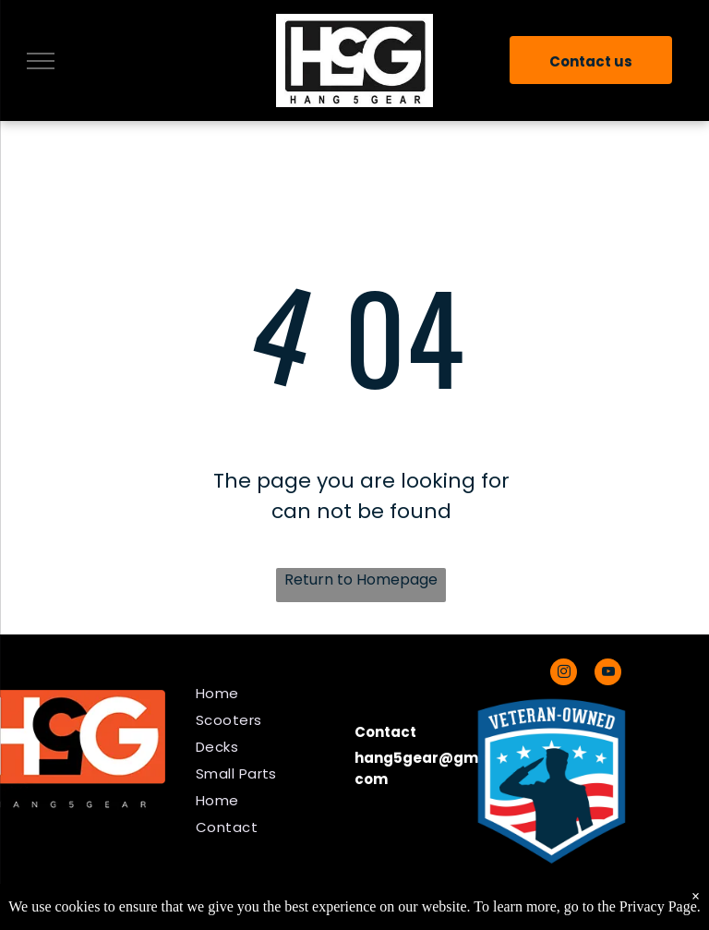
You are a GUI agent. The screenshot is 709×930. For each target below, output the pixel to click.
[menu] (41, 61)
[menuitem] (268, 693)
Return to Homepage (361, 579)
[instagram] (563, 674)
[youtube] (608, 674)
